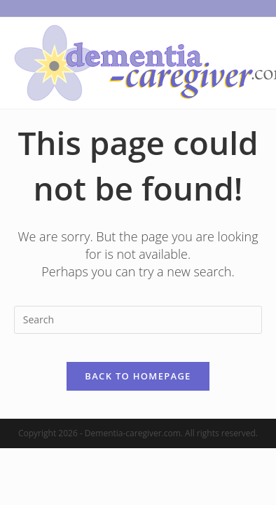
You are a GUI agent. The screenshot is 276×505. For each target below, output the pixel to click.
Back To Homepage (138, 376)
